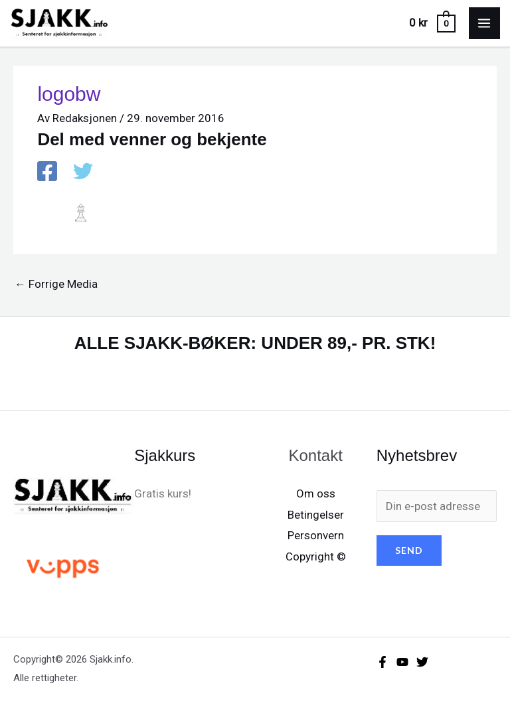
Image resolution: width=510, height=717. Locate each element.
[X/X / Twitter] (422, 662)
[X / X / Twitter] (83, 172)
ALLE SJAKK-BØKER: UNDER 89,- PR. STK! (255, 343)
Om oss (315, 493)
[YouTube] (402, 662)
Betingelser (316, 514)
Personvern (316, 535)
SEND (409, 550)
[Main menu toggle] (485, 23)
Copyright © (316, 556)
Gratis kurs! (162, 493)
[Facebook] (47, 172)
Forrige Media (56, 284)
